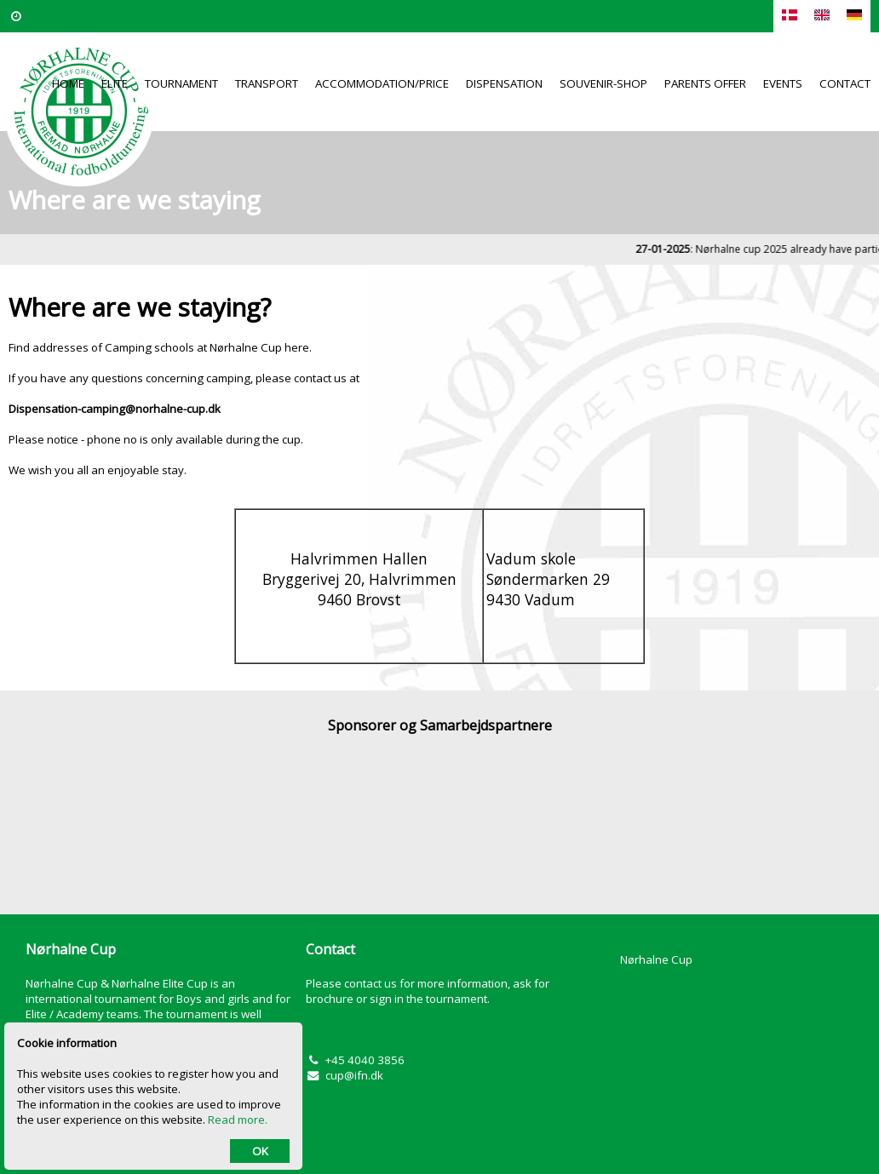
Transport (266, 83)
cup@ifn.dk (354, 1075)
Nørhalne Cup (656, 959)
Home (68, 83)
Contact (844, 83)
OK (260, 1151)
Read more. (237, 1119)
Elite (114, 83)
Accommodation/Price (382, 83)
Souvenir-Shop (603, 83)
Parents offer (705, 83)
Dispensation (504, 83)
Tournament (181, 83)
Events (782, 83)
